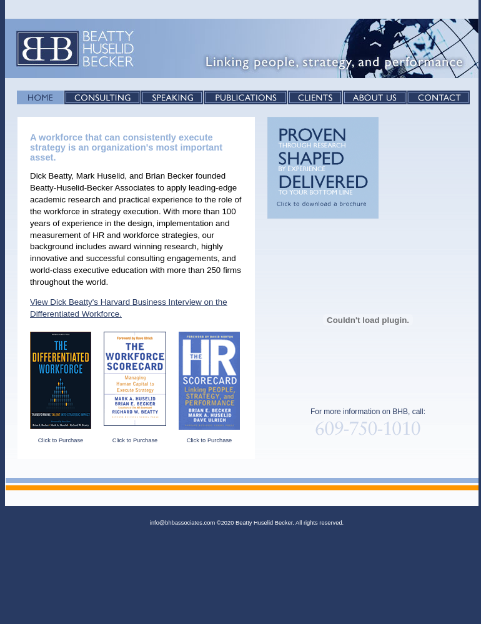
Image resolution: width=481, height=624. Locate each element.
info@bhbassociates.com (182, 523)
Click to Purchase (61, 440)
